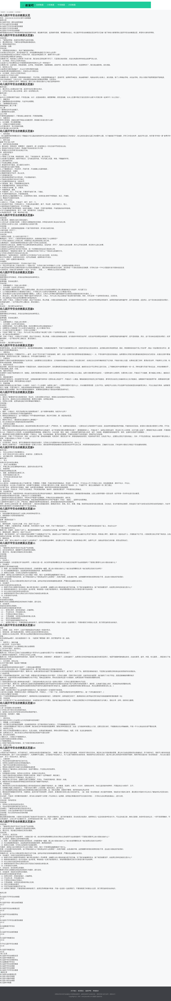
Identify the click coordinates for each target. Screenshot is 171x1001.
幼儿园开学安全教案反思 (9, 956)
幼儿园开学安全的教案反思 (10, 908)
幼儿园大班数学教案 (7, 978)
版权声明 (88, 991)
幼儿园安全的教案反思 (8, 974)
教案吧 (3, 12)
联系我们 (81, 991)
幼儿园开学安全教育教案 (9, 932)
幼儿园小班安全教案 (7, 980)
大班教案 (72, 5)
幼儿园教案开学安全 (7, 926)
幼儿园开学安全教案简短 (9, 914)
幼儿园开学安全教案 (7, 966)
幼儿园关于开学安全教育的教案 (11, 26)
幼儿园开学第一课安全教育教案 (11, 22)
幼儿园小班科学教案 (7, 976)
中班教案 (61, 5)
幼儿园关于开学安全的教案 (10, 30)
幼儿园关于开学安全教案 (9, 28)
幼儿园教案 (10, 12)
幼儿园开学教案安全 (7, 938)
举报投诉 (96, 991)
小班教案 (50, 5)
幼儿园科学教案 (5, 982)
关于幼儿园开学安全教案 (9, 24)
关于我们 (73, 991)
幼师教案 (40, 5)
